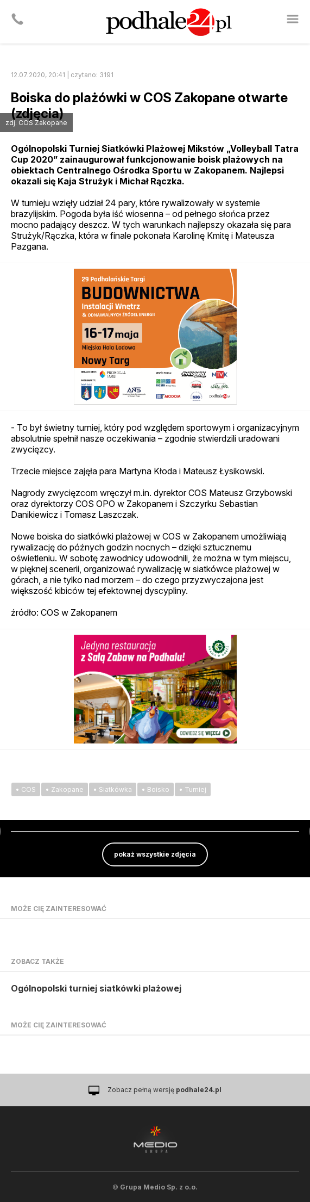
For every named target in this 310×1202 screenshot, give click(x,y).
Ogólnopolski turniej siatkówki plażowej (96, 988)
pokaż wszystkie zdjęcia (155, 854)
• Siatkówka (112, 789)
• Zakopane (65, 789)
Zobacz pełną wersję (164, 1090)
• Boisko (155, 789)
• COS (26, 789)
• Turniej (192, 789)
